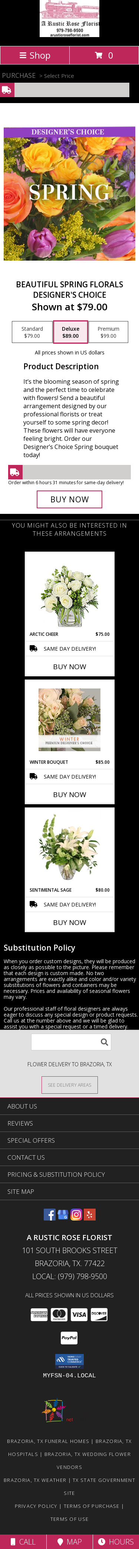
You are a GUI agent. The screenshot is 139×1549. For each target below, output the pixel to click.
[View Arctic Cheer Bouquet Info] (69, 592)
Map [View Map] (69, 1542)
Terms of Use (69, 1519)
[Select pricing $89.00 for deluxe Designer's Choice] (70, 332)
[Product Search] (71, 1042)
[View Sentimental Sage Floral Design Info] (69, 847)
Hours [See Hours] (116, 1542)
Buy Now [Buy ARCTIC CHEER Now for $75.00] (69, 666)
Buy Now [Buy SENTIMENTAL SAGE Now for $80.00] (69, 922)
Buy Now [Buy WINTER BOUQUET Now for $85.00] (69, 794)
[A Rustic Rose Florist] (69, 35)
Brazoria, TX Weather (35, 1480)
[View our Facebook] (50, 1218)
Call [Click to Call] (23, 1542)
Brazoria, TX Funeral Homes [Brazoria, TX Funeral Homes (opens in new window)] (48, 1441)
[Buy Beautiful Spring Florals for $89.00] (70, 499)
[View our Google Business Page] (63, 1218)
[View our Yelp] (90, 1218)
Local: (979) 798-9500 (69, 1276)
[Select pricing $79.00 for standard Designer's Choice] (32, 332)
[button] (69, 1361)
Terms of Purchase (92, 1506)
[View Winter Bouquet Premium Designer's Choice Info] (69, 719)
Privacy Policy (36, 1506)
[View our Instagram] (76, 1218)
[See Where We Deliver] (70, 1084)
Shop (34, 55)
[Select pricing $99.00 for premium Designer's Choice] (108, 332)
